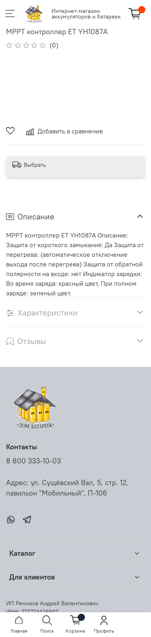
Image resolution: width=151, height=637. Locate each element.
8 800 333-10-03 (33, 461)
